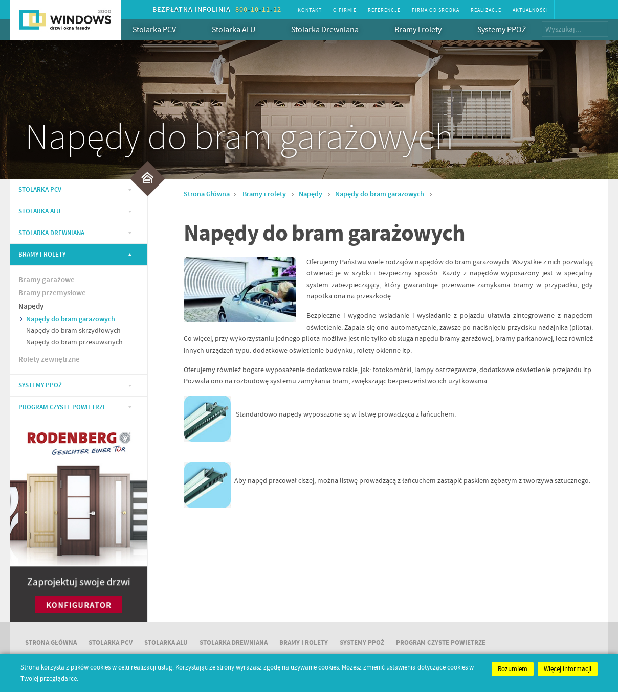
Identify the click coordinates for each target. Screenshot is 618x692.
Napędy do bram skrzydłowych (73, 330)
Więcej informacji (567, 669)
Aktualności (530, 10)
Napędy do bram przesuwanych (74, 342)
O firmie (345, 10)
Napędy (30, 307)
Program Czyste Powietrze (62, 407)
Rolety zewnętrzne (49, 360)
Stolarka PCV (162, 29)
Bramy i (303, 643)
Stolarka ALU (241, 29)
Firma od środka (435, 10)
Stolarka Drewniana (332, 29)
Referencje (384, 10)
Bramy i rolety (425, 29)
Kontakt (310, 10)
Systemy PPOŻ (501, 30)
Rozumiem (512, 669)
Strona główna (51, 643)
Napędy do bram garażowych (70, 319)
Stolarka (39, 189)
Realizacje (486, 10)
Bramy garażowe (46, 280)
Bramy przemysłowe (52, 293)
